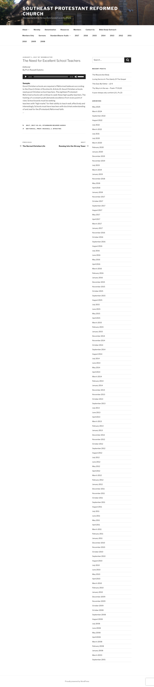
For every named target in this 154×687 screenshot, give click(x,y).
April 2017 (96, 219)
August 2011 (97, 507)
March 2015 (97, 323)
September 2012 (98, 448)
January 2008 (97, 651)
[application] (54, 76)
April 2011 (96, 525)
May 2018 (96, 183)
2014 (103, 35)
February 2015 (97, 327)
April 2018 (96, 188)
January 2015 (97, 332)
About (26, 30)
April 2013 (96, 417)
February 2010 (98, 588)
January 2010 (97, 592)
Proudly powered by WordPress (77, 681)
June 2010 (96, 570)
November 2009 (98, 601)
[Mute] (76, 76)
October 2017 (97, 201)
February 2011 (97, 534)
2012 (121, 35)
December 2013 (98, 390)
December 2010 (98, 543)
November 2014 (98, 340)
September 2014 (98, 349)
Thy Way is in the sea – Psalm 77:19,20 (107, 88)
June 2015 (96, 309)
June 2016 (96, 255)
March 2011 (97, 529)
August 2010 (97, 561)
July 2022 (96, 125)
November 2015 (98, 287)
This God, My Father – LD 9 (102, 84)
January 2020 (97, 152)
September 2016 (98, 242)
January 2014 (97, 385)
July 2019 (96, 165)
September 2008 (99, 615)
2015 (94, 35)
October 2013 (97, 399)
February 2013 (97, 426)
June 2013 (96, 412)
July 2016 (96, 251)
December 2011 (98, 489)
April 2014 (96, 372)
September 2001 (99, 660)
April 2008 (96, 637)
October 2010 (97, 552)
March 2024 (97, 111)
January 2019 (97, 174)
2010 (24, 41)
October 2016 (97, 237)
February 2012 (97, 480)
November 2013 (98, 394)
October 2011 (97, 498)
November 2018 (98, 179)
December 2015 (98, 282)
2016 (86, 35)
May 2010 (96, 574)
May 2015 (96, 313)
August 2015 (97, 300)
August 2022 (97, 120)
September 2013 (98, 403)
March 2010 (97, 583)
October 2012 (97, 444)
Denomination (50, 30)
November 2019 (98, 161)
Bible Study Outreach (107, 30)
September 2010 (99, 556)
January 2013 (97, 430)
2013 (112, 35)
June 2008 (96, 628)
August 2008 (97, 619)
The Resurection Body (100, 75)
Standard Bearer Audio (60, 35)
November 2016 (98, 233)
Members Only (28, 35)
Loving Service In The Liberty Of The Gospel (109, 79)
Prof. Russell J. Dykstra (49, 129)
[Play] (26, 76)
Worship (37, 30)
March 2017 (97, 224)
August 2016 (97, 246)
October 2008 (97, 610)
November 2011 (98, 493)
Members (77, 30)
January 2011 (97, 538)
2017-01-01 (36, 125)
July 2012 (95, 457)
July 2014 (96, 358)
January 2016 (97, 278)
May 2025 (96, 107)
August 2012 (97, 453)
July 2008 (96, 624)
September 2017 (98, 206)
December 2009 (98, 597)
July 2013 (96, 408)
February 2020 (98, 147)
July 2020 (96, 138)
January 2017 (97, 228)
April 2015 (96, 318)
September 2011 (98, 502)
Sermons (42, 35)
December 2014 (98, 336)
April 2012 (96, 471)
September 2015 (98, 296)
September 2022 (98, 116)
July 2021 (95, 134)
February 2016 (97, 273)
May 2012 (96, 466)
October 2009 (97, 606)
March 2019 (97, 170)
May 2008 (96, 633)
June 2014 (96, 363)
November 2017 (98, 197)
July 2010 (96, 565)
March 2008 (97, 642)
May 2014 (96, 367)
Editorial (31, 129)
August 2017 (97, 210)
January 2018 (97, 192)
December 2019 (98, 156)
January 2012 (97, 484)
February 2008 (98, 646)
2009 (33, 41)
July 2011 (95, 511)
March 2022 (97, 129)
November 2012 (98, 439)
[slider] (51, 76)
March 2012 (97, 475)
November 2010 (98, 547)
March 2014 (97, 376)
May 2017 (96, 215)
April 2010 (96, 579)
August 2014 (97, 354)
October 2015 (97, 291)
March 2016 (97, 269)
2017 (77, 35)
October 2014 (97, 345)
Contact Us (90, 30)
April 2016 (96, 264)
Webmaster (47, 57)
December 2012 (98, 435)
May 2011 (96, 520)
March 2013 (97, 421)
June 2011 (96, 516)
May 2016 (96, 260)
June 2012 (96, 462)
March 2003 (97, 655)
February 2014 (97, 381)
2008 (42, 41)
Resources (65, 30)
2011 (130, 35)
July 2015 (96, 304)
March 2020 (97, 143)
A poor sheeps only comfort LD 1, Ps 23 (107, 93)
